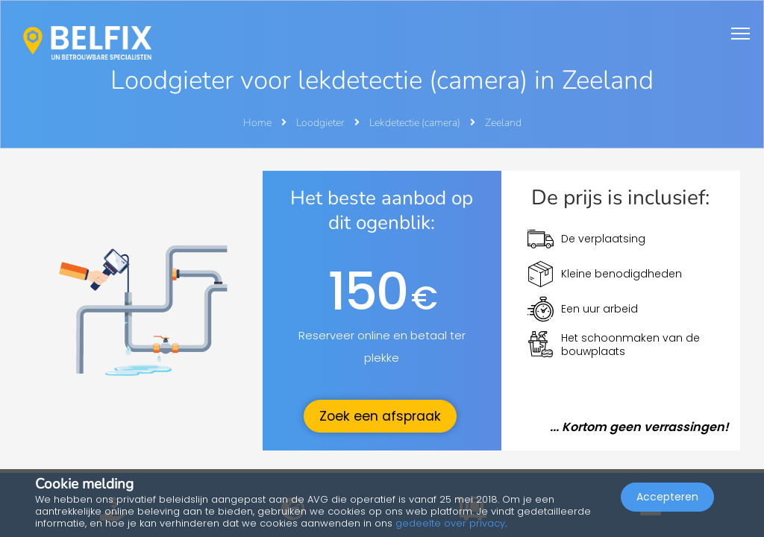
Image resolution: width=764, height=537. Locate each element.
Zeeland (503, 123)
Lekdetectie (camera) (416, 123)
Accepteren (667, 496)
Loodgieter (321, 123)
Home (257, 123)
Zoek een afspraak (380, 416)
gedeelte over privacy (450, 523)
